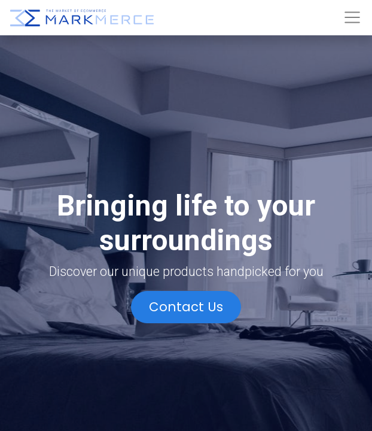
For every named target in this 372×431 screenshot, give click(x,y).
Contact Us (186, 306)
